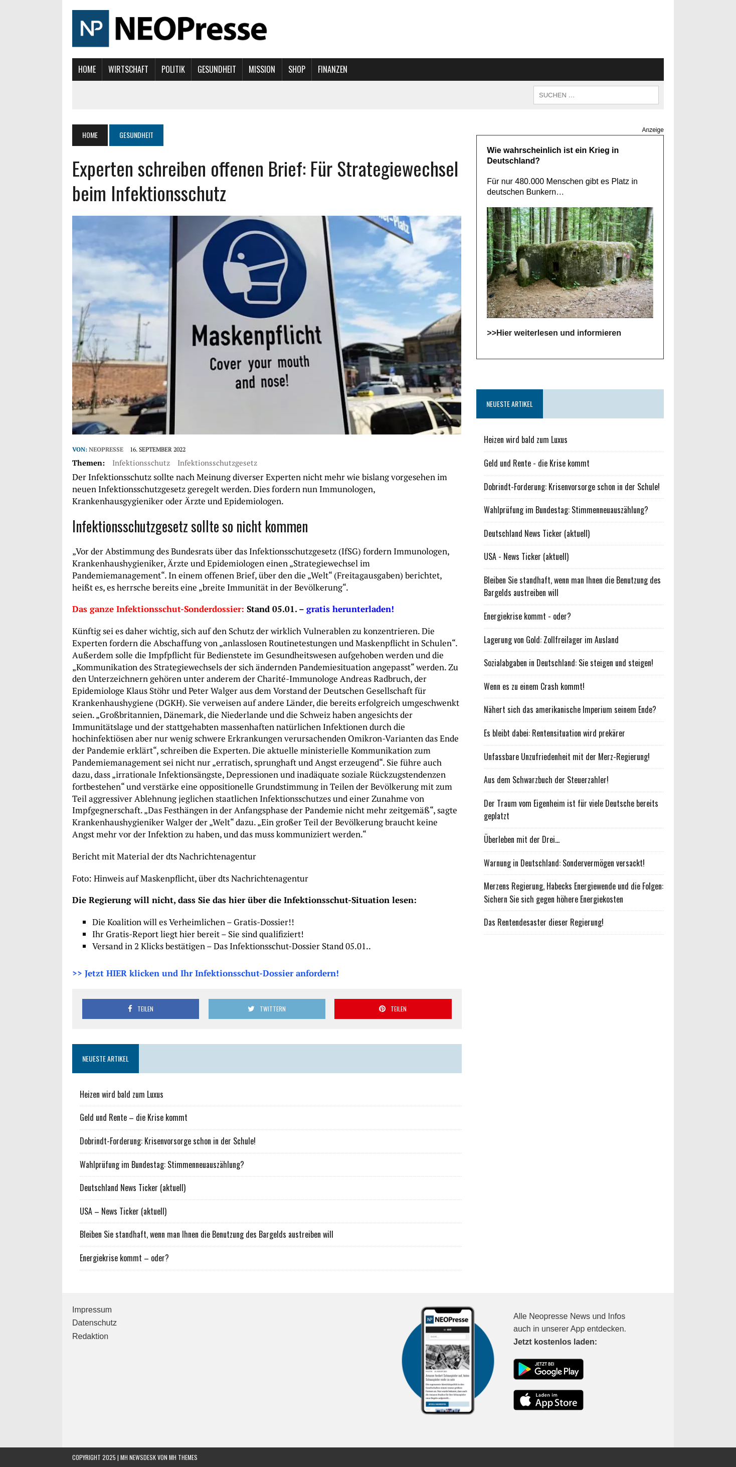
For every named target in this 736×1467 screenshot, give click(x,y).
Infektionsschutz (141, 463)
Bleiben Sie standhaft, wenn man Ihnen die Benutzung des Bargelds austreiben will (206, 1234)
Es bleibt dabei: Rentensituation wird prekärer (554, 733)
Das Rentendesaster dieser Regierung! (544, 922)
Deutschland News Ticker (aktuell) (133, 1188)
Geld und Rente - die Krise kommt (537, 463)
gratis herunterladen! (350, 609)
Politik (173, 69)
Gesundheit (217, 69)
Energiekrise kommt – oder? (124, 1258)
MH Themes (183, 1457)
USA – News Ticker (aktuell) (123, 1211)
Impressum (92, 1309)
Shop (296, 69)
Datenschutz (94, 1322)
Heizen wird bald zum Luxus (121, 1094)
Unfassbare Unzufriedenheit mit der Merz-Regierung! (567, 757)
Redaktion (90, 1336)
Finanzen (332, 69)
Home (87, 69)
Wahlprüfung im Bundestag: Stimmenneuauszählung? (162, 1164)
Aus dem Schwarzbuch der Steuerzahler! (546, 780)
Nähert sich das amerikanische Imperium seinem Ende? (570, 709)
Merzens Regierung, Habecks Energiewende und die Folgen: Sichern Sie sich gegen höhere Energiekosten (573, 892)
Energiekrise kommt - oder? (527, 616)
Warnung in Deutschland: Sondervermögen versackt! (564, 863)
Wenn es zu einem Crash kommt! (534, 686)
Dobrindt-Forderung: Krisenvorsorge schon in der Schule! (168, 1141)
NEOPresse (106, 449)
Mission (262, 69)
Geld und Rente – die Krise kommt (134, 1117)
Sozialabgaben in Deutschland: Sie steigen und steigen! (568, 663)
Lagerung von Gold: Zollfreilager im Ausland (551, 640)
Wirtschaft (128, 69)
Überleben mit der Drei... (522, 839)
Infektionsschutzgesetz (217, 463)
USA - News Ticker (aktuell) (526, 556)
